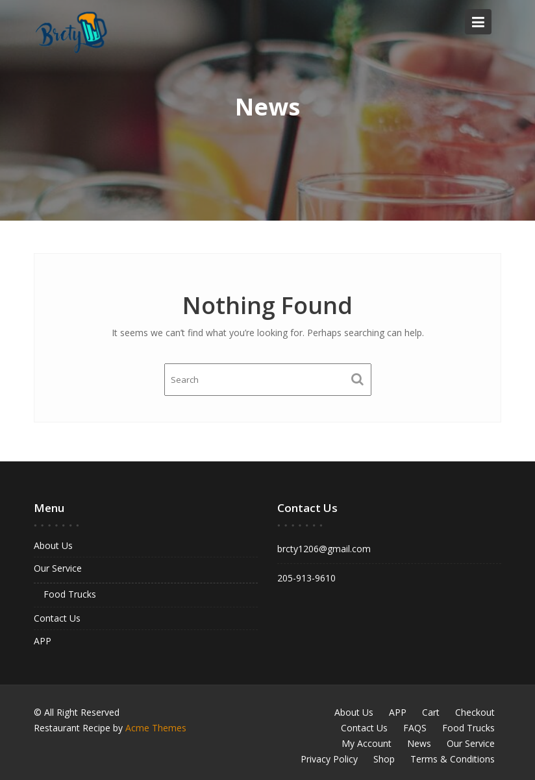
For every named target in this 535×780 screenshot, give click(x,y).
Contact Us (58, 617)
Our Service (58, 568)
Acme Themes (155, 728)
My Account (367, 743)
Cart (431, 712)
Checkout (475, 712)
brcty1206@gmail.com (325, 548)
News (419, 743)
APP (44, 640)
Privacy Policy (329, 759)
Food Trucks (70, 593)
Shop (384, 759)
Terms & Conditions (452, 759)
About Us (54, 545)
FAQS (415, 728)
